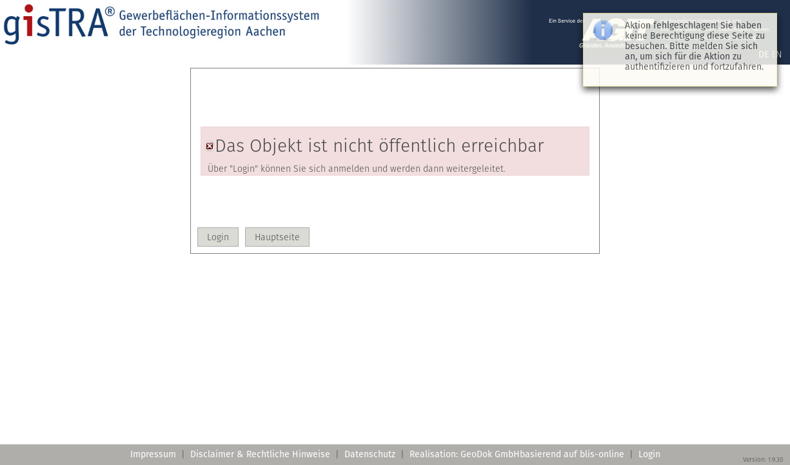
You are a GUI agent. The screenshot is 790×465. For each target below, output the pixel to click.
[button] (218, 237)
